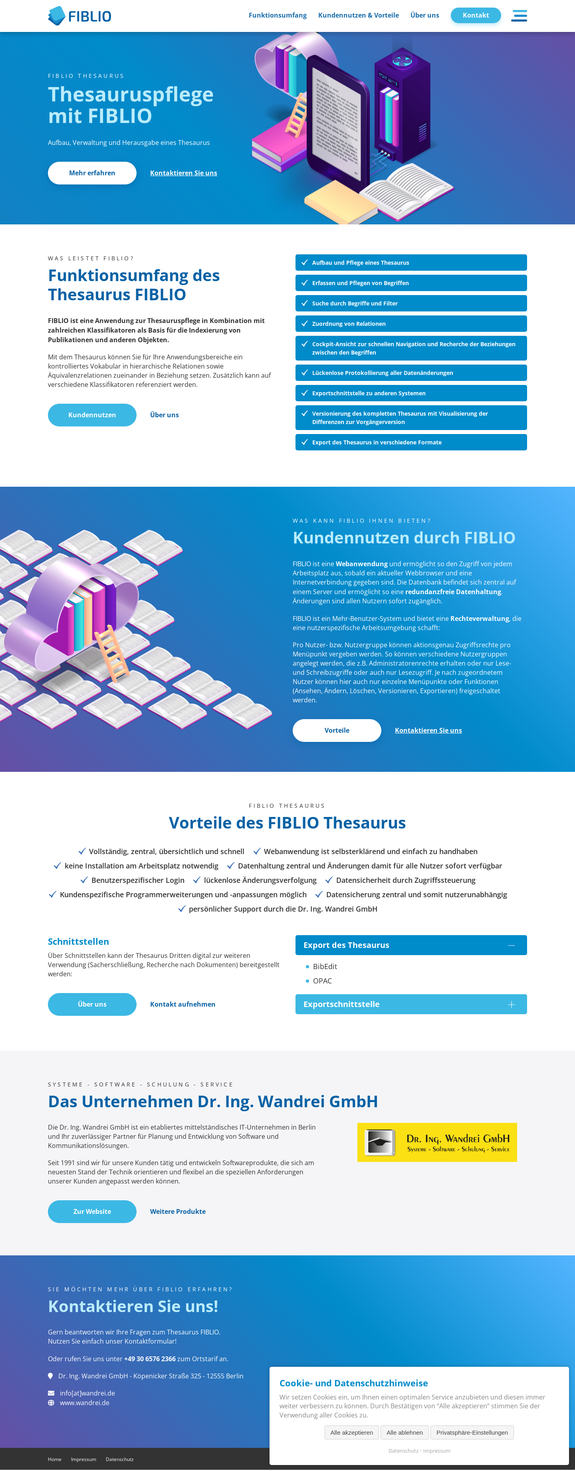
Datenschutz (120, 1460)
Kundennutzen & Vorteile (358, 15)
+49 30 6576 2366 (150, 1360)
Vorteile (337, 731)
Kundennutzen (93, 415)
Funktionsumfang (278, 15)
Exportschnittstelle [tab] (409, 1004)
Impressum (83, 1460)
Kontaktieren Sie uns (184, 173)
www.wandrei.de (84, 1404)
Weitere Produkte (179, 1212)
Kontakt (476, 15)
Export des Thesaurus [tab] (409, 945)
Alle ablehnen (405, 1432)
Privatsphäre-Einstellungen (472, 1432)
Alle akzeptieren (352, 1432)
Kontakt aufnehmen (184, 1005)
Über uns (424, 15)
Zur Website (93, 1212)
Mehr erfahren (93, 173)
